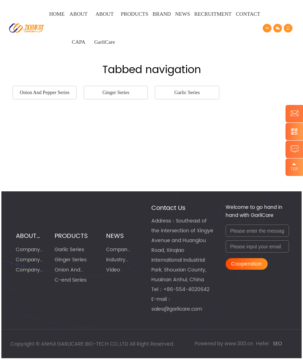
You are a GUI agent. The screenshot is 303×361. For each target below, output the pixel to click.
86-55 (174, 289)
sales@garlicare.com (176, 309)
